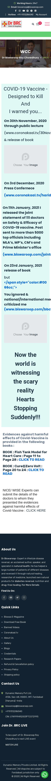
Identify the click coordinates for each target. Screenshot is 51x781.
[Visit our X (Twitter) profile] (27, 11)
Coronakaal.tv (11, 632)
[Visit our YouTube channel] (23, 11)
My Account (41, 14)
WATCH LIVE (11, 744)
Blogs (7, 648)
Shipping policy (12, 674)
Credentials (10, 653)
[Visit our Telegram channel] (31, 11)
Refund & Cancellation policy (19, 664)
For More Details (30, 585)
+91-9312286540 (25, 14)
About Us (8, 638)
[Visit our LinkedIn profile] (35, 11)
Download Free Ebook (15, 622)
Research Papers (12, 659)
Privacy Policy (11, 669)
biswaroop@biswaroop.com (19, 706)
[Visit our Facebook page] (15, 11)
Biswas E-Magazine (14, 617)
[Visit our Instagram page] (19, 11)
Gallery (7, 643)
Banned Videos (11, 627)
